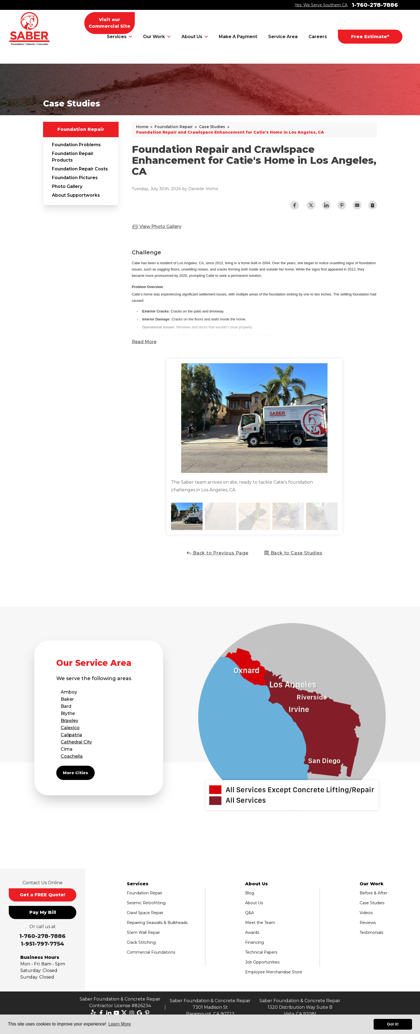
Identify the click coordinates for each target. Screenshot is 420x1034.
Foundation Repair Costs (80, 168)
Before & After (373, 893)
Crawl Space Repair (145, 912)
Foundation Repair (80, 129)
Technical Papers (261, 952)
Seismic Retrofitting (146, 902)
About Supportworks (76, 195)
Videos (366, 912)
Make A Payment (238, 36)
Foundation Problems (76, 144)
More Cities (75, 772)
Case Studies (372, 902)
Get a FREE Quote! (42, 894)
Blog (249, 893)
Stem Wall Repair (143, 932)
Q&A (249, 912)
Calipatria (71, 734)
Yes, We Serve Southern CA (321, 4)
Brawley (69, 720)
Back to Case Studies (293, 553)
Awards (252, 932)
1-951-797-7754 (42, 943)
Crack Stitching (141, 942)
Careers (318, 36)
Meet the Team (260, 922)
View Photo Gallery (156, 227)
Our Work (154, 36)
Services (117, 36)
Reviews (368, 922)
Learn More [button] (119, 1024)
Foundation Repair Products (73, 157)
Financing (254, 942)
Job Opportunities (262, 962)
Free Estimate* (370, 36)
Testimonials (371, 932)
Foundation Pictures (75, 177)
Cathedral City (76, 742)
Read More (144, 341)
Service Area (283, 36)
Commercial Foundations (151, 952)
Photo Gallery (67, 186)
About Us (191, 36)
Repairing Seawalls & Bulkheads (157, 922)
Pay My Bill (42, 912)
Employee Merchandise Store (273, 972)
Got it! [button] (393, 1024)
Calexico (70, 727)
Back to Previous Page (217, 553)
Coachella (72, 756)
